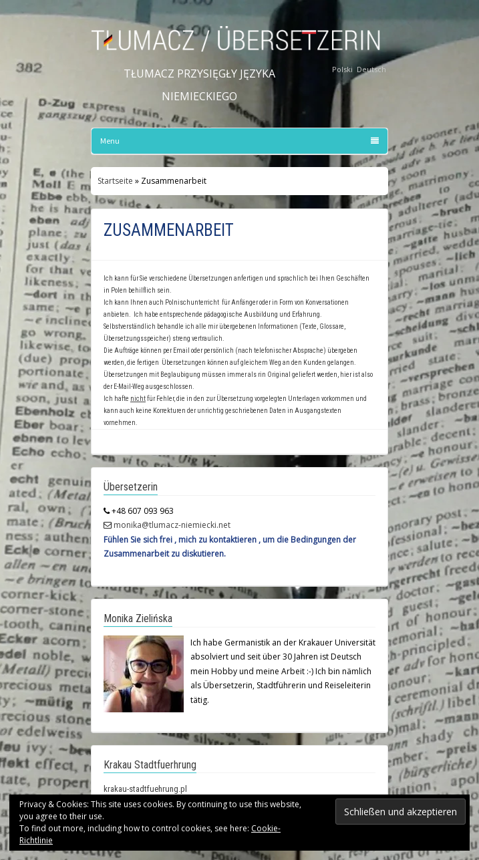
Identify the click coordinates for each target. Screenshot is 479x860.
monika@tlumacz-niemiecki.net (172, 525)
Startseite (115, 180)
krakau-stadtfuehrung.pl (145, 789)
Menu (239, 141)
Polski (342, 69)
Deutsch (371, 69)
